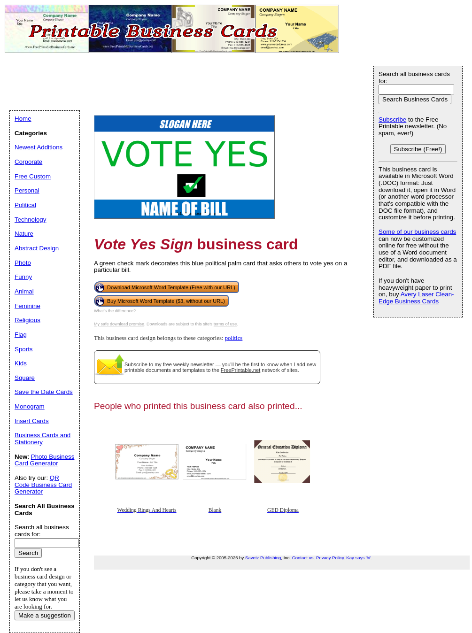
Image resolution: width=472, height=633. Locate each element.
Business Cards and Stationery (42, 439)
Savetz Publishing (263, 557)
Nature (24, 233)
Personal (27, 190)
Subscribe (135, 364)
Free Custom (33, 176)
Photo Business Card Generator (44, 460)
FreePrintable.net (240, 370)
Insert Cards (32, 421)
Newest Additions (38, 147)
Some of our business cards (417, 231)
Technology (30, 219)
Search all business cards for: (414, 77)
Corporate (28, 161)
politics (234, 338)
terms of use (225, 324)
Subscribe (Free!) (418, 149)
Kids (21, 363)
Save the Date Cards (44, 391)
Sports (24, 349)
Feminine (27, 305)
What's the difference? (115, 311)
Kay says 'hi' (358, 557)
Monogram (30, 406)
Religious (27, 320)
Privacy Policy (330, 557)
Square (25, 377)
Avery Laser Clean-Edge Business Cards (416, 298)
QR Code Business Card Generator (43, 484)
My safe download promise (119, 324)
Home (23, 118)
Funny (23, 276)
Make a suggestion (44, 615)
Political (25, 204)
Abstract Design (37, 248)
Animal (24, 291)
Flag (21, 334)
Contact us (303, 557)
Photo (23, 262)
